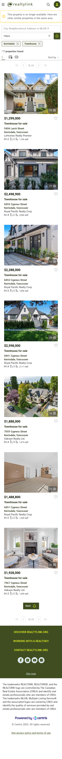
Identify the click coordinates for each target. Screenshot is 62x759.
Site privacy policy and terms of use (31, 732)
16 (52, 413)
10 (52, 262)
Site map (31, 673)
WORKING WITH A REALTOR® (31, 641)
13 (52, 489)
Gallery (3, 56)
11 (52, 186)
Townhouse (30, 43)
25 (52, 110)
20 (52, 564)
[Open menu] (3, 4)
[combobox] (31, 28)
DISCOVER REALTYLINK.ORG (31, 632)
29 (52, 337)
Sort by (52, 57)
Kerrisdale (9, 43)
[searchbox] (28, 28)
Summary (16, 56)
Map (10, 56)
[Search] (48, 5)
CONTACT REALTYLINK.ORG (31, 650)
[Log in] (57, 4)
